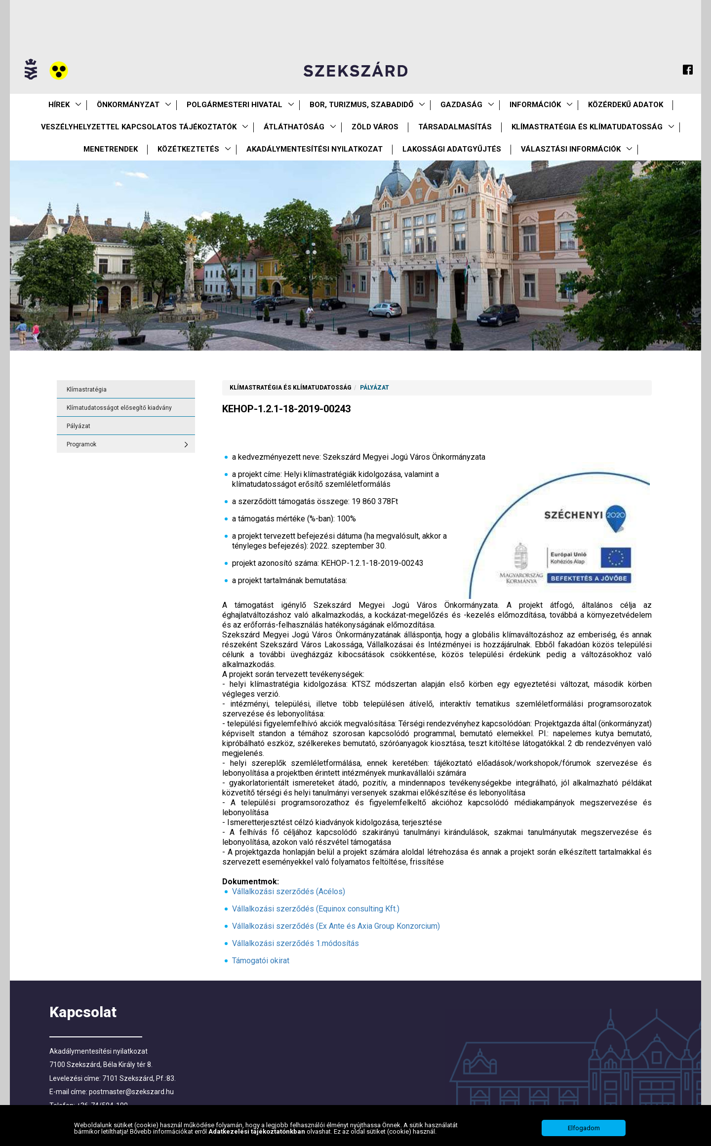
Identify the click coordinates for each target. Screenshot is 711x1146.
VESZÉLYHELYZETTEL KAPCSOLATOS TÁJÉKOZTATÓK (139, 126)
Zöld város (375, 126)
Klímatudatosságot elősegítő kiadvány (119, 407)
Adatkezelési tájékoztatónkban (257, 1131)
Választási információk (571, 149)
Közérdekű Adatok (625, 104)
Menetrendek (110, 149)
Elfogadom (584, 1128)
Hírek (59, 104)
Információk (535, 104)
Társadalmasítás (455, 126)
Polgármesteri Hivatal (234, 104)
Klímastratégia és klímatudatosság (587, 126)
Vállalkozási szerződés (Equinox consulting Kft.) (315, 908)
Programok (81, 444)
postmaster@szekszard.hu (131, 1092)
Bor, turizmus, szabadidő (361, 104)
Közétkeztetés (188, 149)
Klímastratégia (87, 389)
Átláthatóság (294, 126)
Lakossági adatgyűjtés (451, 149)
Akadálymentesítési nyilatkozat (314, 149)
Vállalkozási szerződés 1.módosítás (295, 943)
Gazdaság (461, 104)
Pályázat (78, 426)
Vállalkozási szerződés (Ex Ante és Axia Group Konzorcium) (336, 926)
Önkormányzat (128, 104)
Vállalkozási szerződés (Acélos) (288, 891)
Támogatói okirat (260, 960)
